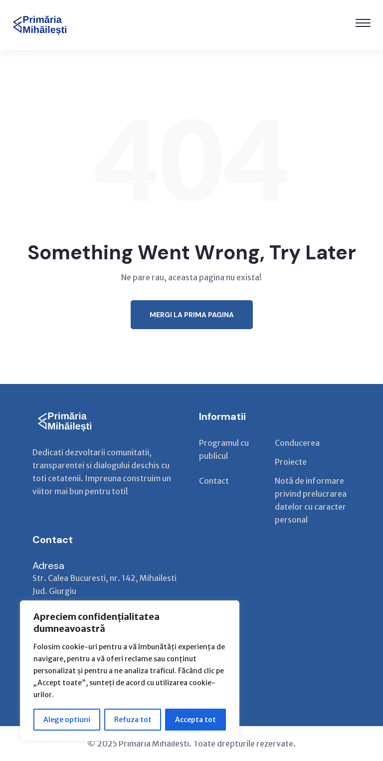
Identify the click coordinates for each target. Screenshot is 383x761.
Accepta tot (195, 719)
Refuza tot (133, 719)
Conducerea (297, 443)
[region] (129, 670)
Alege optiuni (66, 719)
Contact (214, 481)
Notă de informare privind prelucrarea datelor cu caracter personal (311, 500)
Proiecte (291, 462)
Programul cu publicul (224, 449)
